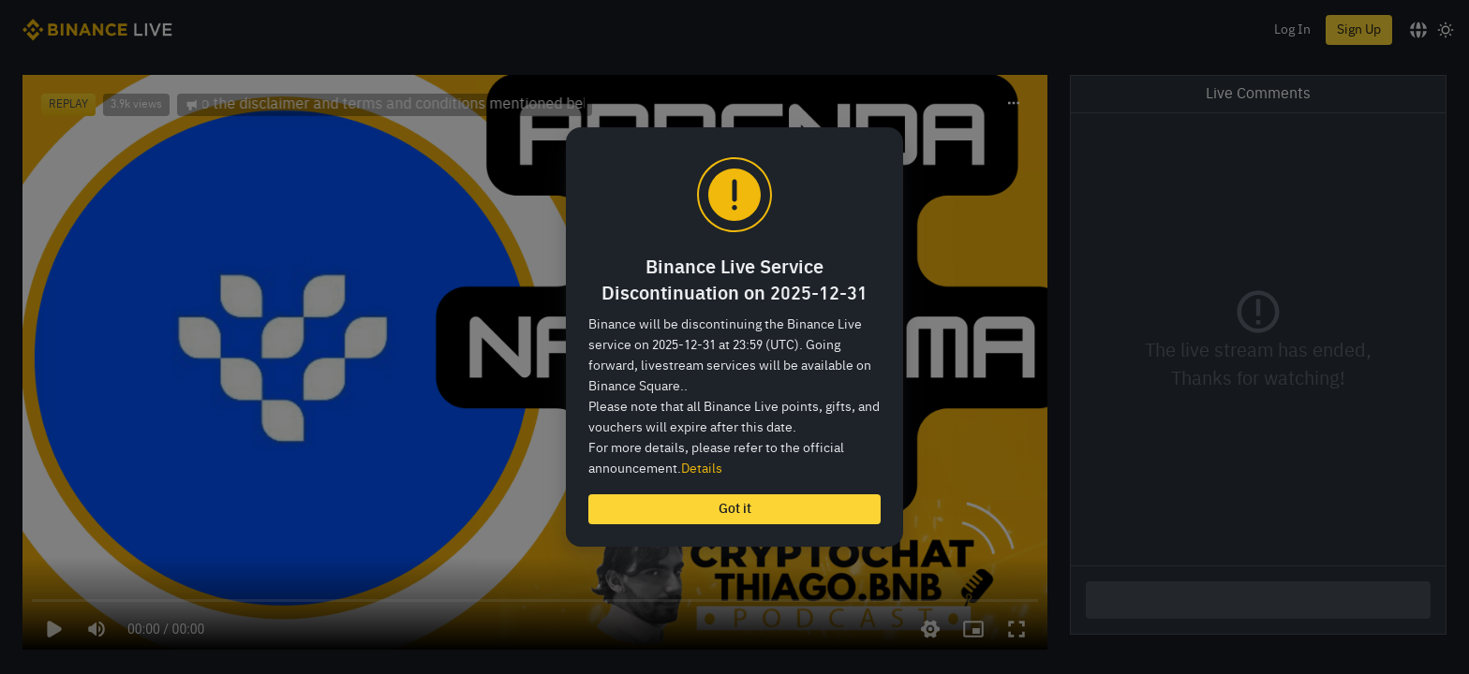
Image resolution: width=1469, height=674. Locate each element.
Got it (735, 509)
